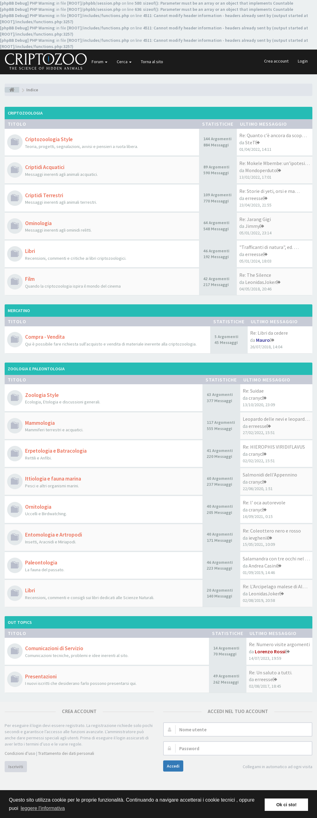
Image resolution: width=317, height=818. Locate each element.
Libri (30, 251)
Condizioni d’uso (20, 753)
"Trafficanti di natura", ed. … (269, 247)
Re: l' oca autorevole (264, 502)
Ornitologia (38, 506)
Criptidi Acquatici (44, 167)
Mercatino (19, 310)
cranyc (255, 398)
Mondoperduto (261, 170)
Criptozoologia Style (49, 139)
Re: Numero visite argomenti (279, 644)
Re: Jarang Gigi (255, 219)
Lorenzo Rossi (270, 651)
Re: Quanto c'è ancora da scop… (273, 135)
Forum (99, 61)
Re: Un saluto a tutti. (270, 672)
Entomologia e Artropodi (53, 534)
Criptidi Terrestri (44, 195)
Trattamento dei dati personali (66, 753)
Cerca (124, 61)
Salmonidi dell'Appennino (270, 475)
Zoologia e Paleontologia (36, 369)
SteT (250, 142)
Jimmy (252, 226)
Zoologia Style (42, 395)
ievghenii (258, 538)
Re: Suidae (253, 391)
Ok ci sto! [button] (286, 804)
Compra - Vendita (45, 336)
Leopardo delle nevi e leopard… (276, 419)
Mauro (263, 340)
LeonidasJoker (260, 282)
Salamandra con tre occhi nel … (276, 558)
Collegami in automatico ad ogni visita (274, 767)
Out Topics (20, 622)
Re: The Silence (255, 275)
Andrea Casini (263, 566)
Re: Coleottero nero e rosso (272, 531)
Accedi (173, 766)
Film (30, 279)
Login (303, 61)
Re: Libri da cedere (269, 333)
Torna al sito (152, 61)
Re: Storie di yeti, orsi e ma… (269, 191)
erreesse (254, 198)
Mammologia (40, 423)
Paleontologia (41, 562)
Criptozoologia (25, 113)
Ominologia (38, 223)
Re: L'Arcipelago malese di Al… (275, 586)
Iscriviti (15, 766)
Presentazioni (41, 676)
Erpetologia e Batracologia (56, 450)
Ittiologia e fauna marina (53, 478)
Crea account (276, 61)
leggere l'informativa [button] (43, 808)
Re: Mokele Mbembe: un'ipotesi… (274, 163)
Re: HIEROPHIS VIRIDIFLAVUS (274, 447)
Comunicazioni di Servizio (54, 648)
